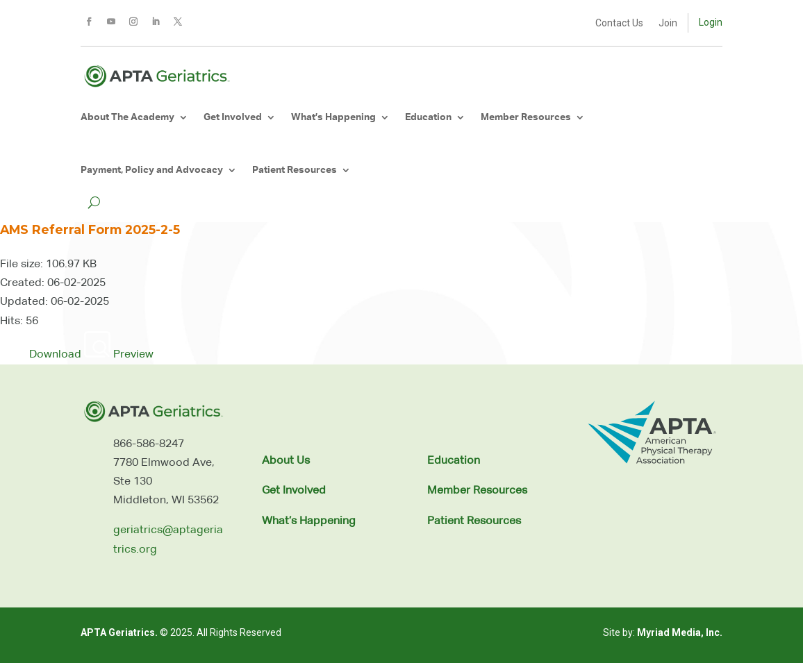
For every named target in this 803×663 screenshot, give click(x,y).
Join (668, 23)
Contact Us (619, 23)
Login (710, 22)
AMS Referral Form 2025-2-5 (90, 229)
